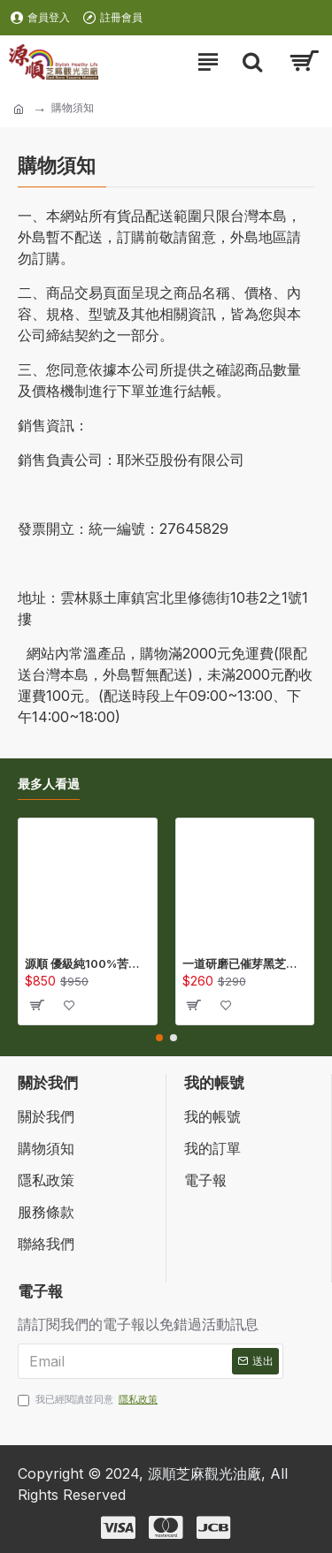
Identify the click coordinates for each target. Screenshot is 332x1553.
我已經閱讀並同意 (89, 1399)
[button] (159, 1037)
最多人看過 (49, 783)
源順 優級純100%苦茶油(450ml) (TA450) (88, 963)
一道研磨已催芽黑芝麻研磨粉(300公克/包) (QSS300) (245, 963)
